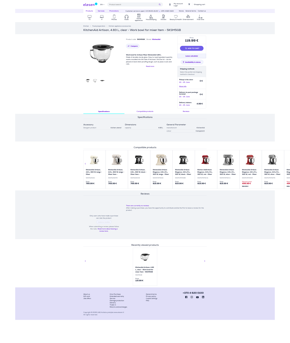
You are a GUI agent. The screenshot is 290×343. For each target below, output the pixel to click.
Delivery (113, 303)
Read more (150, 66)
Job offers (87, 298)
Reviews (186, 111)
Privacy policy (151, 296)
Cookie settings (151, 298)
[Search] (160, 4)
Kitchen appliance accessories (120, 26)
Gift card (86, 296)
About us (86, 294)
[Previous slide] (85, 164)
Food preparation (98, 26)
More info (182, 86)
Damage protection (117, 301)
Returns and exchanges (118, 307)
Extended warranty (117, 296)
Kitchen (86, 26)
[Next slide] (205, 261)
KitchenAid (156, 39)
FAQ (147, 301)
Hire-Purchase (115, 294)
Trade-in (113, 305)
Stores (181, 11)
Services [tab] (101, 11)
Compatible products (145, 111)
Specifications (104, 111)
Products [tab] (89, 11)
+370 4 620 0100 (167, 11)
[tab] (103, 111)
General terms (190, 11)
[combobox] (102, 4)
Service (112, 298)
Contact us (202, 11)
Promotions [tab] (114, 11)
